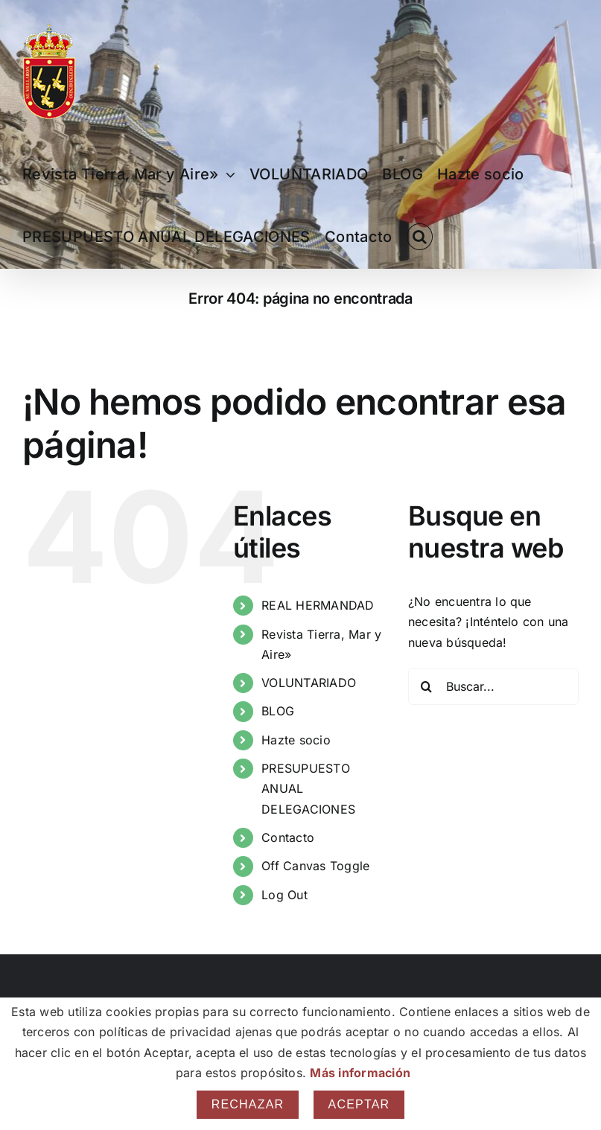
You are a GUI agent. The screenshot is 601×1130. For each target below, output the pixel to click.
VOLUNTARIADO (308, 682)
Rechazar (248, 1104)
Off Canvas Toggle (315, 865)
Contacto (287, 837)
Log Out (284, 894)
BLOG (277, 710)
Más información (360, 1072)
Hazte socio (296, 739)
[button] (420, 236)
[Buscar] (426, 686)
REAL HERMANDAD (317, 605)
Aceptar (359, 1104)
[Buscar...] (493, 686)
